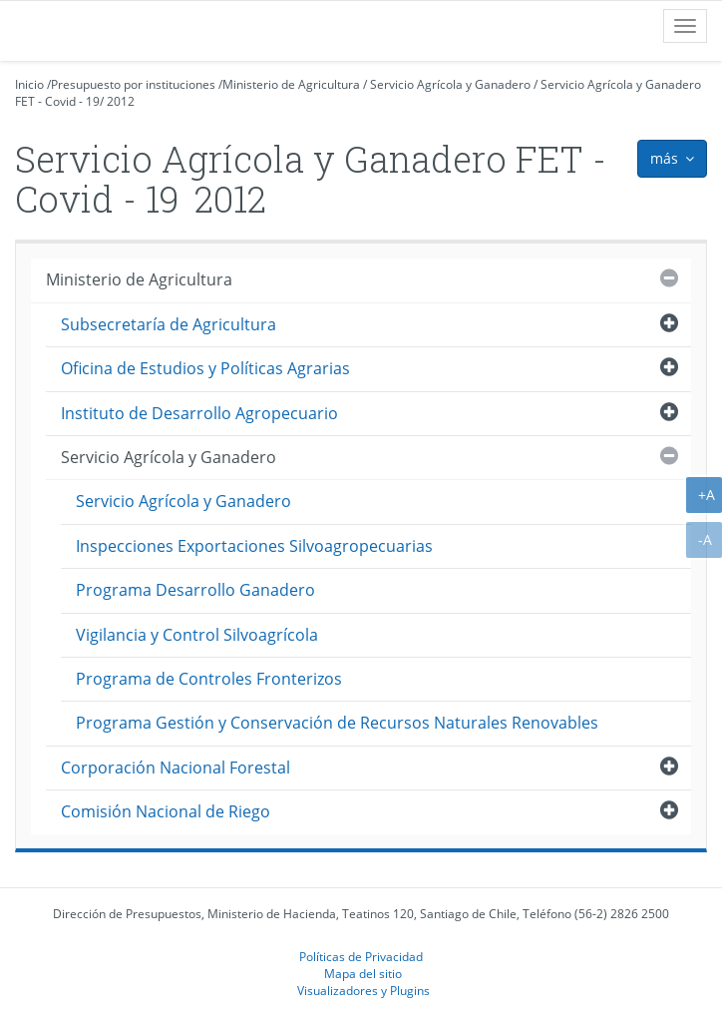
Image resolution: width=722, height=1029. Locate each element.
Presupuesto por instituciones (133, 84)
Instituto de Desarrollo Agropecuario (199, 413)
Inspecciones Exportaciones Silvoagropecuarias (254, 546)
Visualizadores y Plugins (363, 990)
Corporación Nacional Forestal (175, 767)
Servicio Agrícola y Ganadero (450, 84)
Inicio (29, 84)
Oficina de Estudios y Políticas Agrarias (205, 368)
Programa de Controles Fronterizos (209, 679)
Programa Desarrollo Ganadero (195, 590)
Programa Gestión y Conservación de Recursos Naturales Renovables (337, 723)
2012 (121, 101)
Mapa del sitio (363, 973)
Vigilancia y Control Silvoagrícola (197, 635)
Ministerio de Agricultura (291, 84)
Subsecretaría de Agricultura (168, 324)
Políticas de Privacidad (361, 956)
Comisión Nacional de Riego (165, 811)
